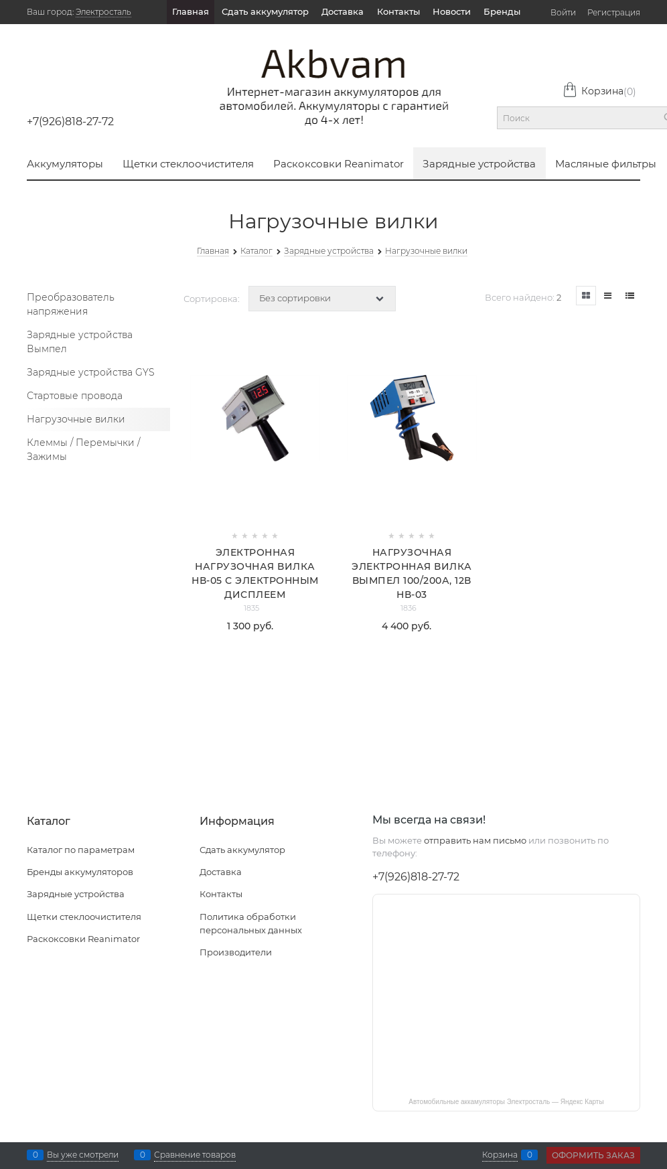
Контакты (398, 11)
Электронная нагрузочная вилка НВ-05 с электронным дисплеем (255, 573)
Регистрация (613, 12)
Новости (452, 11)
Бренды (502, 11)
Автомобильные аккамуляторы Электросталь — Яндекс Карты (506, 1101)
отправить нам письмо (475, 840)
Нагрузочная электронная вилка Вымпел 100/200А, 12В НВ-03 (412, 573)
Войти (563, 12)
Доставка (342, 11)
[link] (586, 295)
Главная (190, 11)
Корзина (599, 91)
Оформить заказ (593, 1155)
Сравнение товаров (195, 1155)
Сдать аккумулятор (265, 11)
